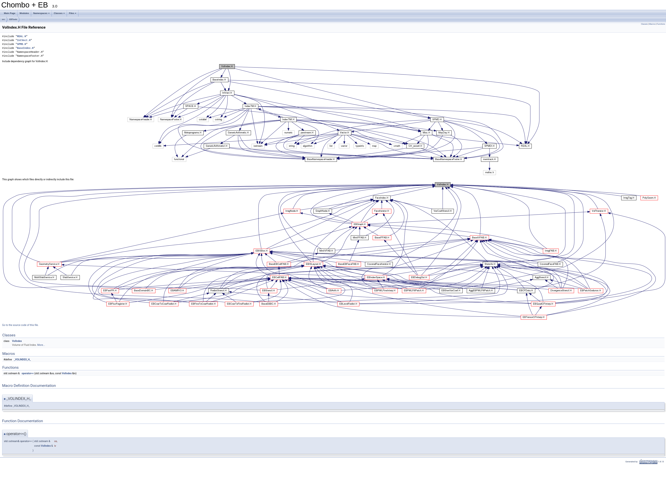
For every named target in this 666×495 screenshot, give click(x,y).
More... (41, 344)
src (3, 19)
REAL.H (21, 36)
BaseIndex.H (25, 48)
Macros (652, 24)
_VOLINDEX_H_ (22, 359)
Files (73, 14)
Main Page (9, 13)
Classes (59, 14)
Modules (24, 13)
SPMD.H (21, 44)
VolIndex (17, 341)
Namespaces (41, 14)
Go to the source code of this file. (20, 325)
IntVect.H (24, 40)
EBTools (13, 19)
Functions (661, 24)
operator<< (28, 373)
